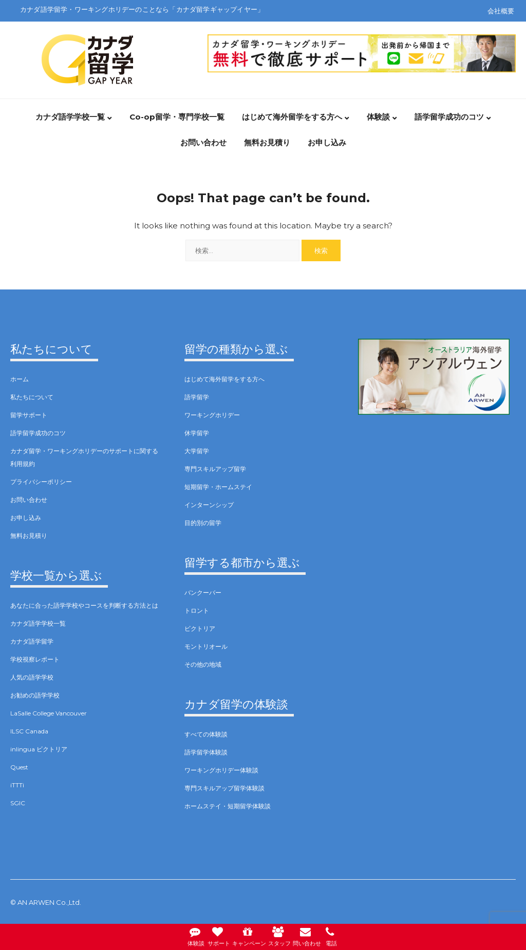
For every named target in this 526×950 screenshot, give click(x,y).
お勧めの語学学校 (35, 695)
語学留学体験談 (206, 752)
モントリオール (206, 646)
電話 (331, 935)
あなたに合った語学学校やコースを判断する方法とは (84, 605)
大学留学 (196, 451)
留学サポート (28, 415)
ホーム (19, 379)
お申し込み (327, 142)
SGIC (17, 803)
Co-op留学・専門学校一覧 (176, 117)
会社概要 (500, 11)
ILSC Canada (29, 731)
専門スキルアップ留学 (215, 469)
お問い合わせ (203, 142)
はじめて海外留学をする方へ (292, 117)
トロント (196, 610)
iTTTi (17, 785)
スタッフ (279, 935)
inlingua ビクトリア (38, 749)
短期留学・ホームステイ (218, 487)
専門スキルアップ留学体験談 (224, 788)
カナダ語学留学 (31, 641)
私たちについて (31, 397)
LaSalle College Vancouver (48, 713)
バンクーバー (202, 592)
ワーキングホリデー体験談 (221, 770)
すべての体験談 (206, 734)
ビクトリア (199, 628)
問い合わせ (307, 935)
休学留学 (196, 433)
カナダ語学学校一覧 (70, 117)
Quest (19, 767)
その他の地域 (202, 664)
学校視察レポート (35, 659)
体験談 (378, 117)
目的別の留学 (202, 523)
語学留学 (196, 397)
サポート (219, 935)
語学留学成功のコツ (449, 117)
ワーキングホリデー (212, 415)
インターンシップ (209, 505)
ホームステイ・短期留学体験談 (227, 806)
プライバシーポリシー (41, 482)
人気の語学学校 (31, 677)
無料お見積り (267, 142)
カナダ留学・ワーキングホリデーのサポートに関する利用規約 (84, 457)
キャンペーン (249, 935)
